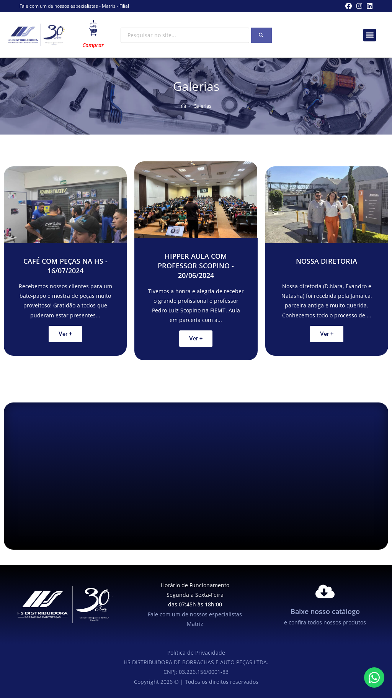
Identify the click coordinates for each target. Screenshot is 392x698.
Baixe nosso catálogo (325, 611)
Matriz (109, 6)
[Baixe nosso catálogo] (325, 591)
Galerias (202, 105)
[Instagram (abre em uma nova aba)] (359, 6)
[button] (369, 35)
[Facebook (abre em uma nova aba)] (348, 6)
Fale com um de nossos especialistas (59, 6)
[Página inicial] (183, 105)
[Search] (261, 35)
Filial (124, 6)
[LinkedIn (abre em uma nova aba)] (368, 6)
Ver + (65, 333)
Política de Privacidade (196, 652)
